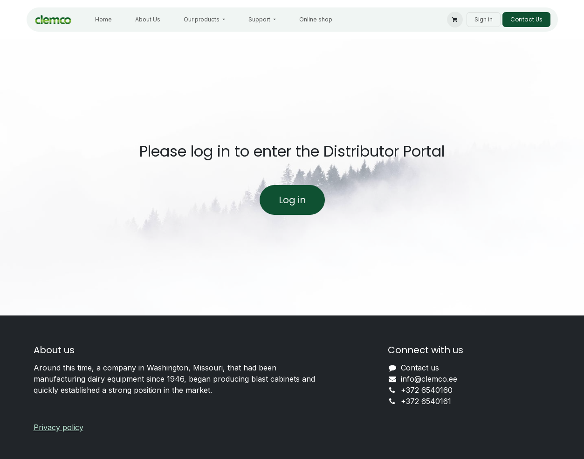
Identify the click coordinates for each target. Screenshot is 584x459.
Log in (292, 199)
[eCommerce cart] (455, 19)
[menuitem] (103, 19)
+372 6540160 (427, 390)
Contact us (420, 367)
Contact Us (526, 19)
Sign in (483, 19)
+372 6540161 (426, 401)
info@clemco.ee (429, 379)
